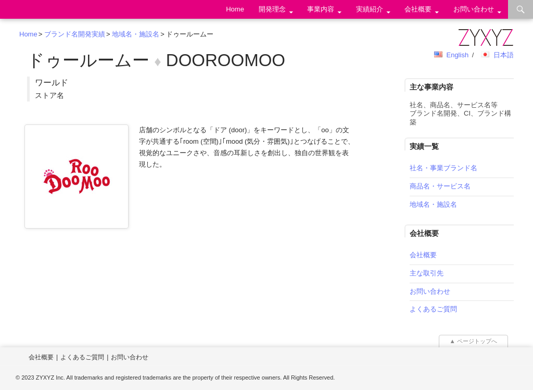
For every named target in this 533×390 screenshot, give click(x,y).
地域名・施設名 (135, 34)
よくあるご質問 (433, 309)
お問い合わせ (473, 9)
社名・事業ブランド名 (443, 168)
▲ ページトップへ (474, 341)
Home (235, 9)
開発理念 (272, 9)
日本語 (503, 55)
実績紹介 (369, 9)
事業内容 (320, 9)
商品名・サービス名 (440, 186)
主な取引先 (426, 273)
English (457, 55)
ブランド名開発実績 (74, 34)
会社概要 (418, 9)
